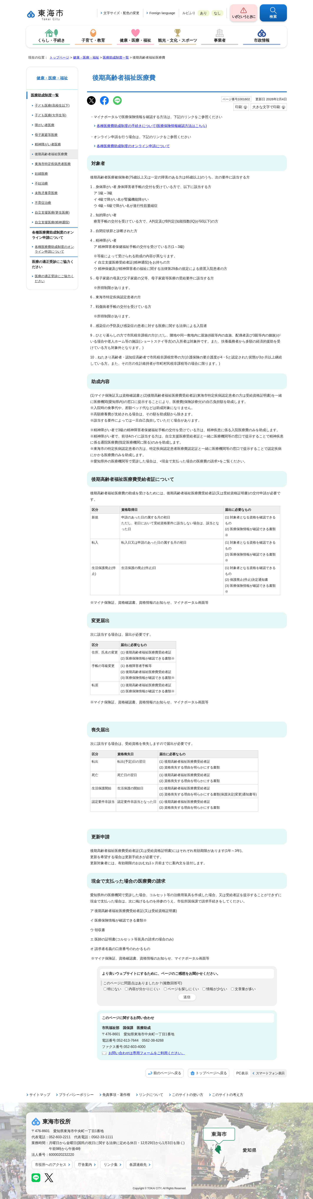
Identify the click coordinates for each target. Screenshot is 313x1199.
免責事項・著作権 (116, 1095)
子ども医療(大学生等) (50, 115)
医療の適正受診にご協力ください (54, 278)
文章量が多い (245, 989)
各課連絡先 (138, 1164)
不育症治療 (43, 203)
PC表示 (242, 1073)
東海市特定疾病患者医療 (53, 164)
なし (217, 13)
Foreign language (162, 13)
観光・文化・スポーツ (177, 40)
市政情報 (262, 40)
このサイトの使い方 (187, 1095)
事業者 (220, 40)
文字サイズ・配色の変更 (121, 13)
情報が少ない (216, 989)
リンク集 (111, 1164)
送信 (186, 997)
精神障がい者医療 (48, 144)
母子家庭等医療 (46, 135)
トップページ (59, 57)
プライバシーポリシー (76, 1095)
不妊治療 (41, 183)
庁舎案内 (85, 1164)
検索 (273, 16)
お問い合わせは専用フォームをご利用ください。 (146, 1053)
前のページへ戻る (167, 1073)
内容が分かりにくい (144, 989)
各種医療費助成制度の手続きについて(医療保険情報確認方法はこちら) (152, 126)
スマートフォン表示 (270, 1073)
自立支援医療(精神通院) (52, 222)
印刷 (238, 107)
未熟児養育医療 (46, 193)
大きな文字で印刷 (266, 107)
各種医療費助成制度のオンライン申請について (133, 146)
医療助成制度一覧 (116, 57)
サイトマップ (39, 1095)
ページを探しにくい (183, 989)
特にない (114, 989)
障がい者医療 (44, 125)
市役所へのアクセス (50, 1164)
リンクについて (151, 1095)
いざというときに (243, 16)
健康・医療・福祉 (135, 40)
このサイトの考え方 (227, 1095)
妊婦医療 (41, 173)
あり (203, 13)
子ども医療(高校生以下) (52, 105)
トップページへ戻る (211, 1073)
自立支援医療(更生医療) (52, 212)
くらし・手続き (51, 40)
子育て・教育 (93, 40)
